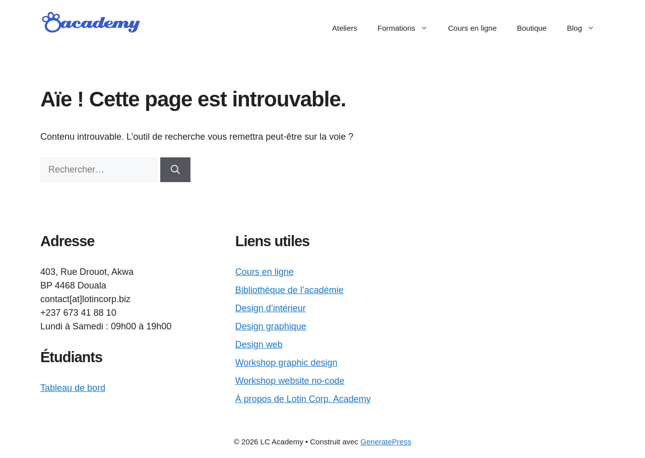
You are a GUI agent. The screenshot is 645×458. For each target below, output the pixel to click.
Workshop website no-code (290, 381)
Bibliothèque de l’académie (289, 290)
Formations (407, 28)
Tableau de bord (72, 388)
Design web (259, 344)
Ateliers (344, 28)
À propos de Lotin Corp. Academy (303, 399)
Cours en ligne (472, 28)
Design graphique (270, 326)
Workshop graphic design (286, 363)
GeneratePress (385, 441)
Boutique (532, 28)
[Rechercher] (175, 169)
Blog (586, 28)
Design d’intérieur (270, 308)
